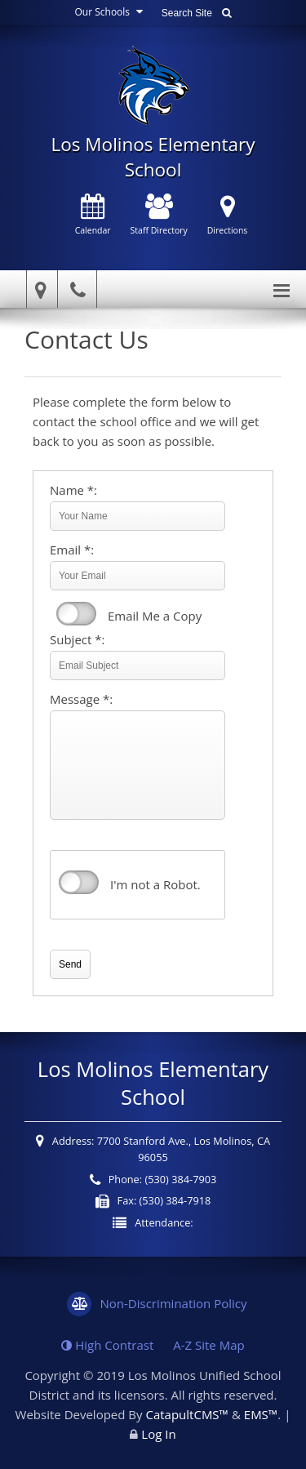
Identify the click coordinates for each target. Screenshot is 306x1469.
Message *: (81, 699)
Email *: (72, 549)
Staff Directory (159, 215)
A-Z (208, 1345)
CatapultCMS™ (186, 1414)
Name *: (73, 490)
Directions (227, 215)
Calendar (93, 215)
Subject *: (77, 639)
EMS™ (261, 1414)
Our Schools (110, 12)
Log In (158, 1434)
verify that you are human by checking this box (79, 882)
